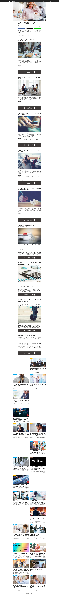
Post (29, 28)
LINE (37, 28)
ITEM (30, 543)
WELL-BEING (31, 441)
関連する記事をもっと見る (29, 593)
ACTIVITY (14, 475)
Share (21, 28)
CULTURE (15, 408)
